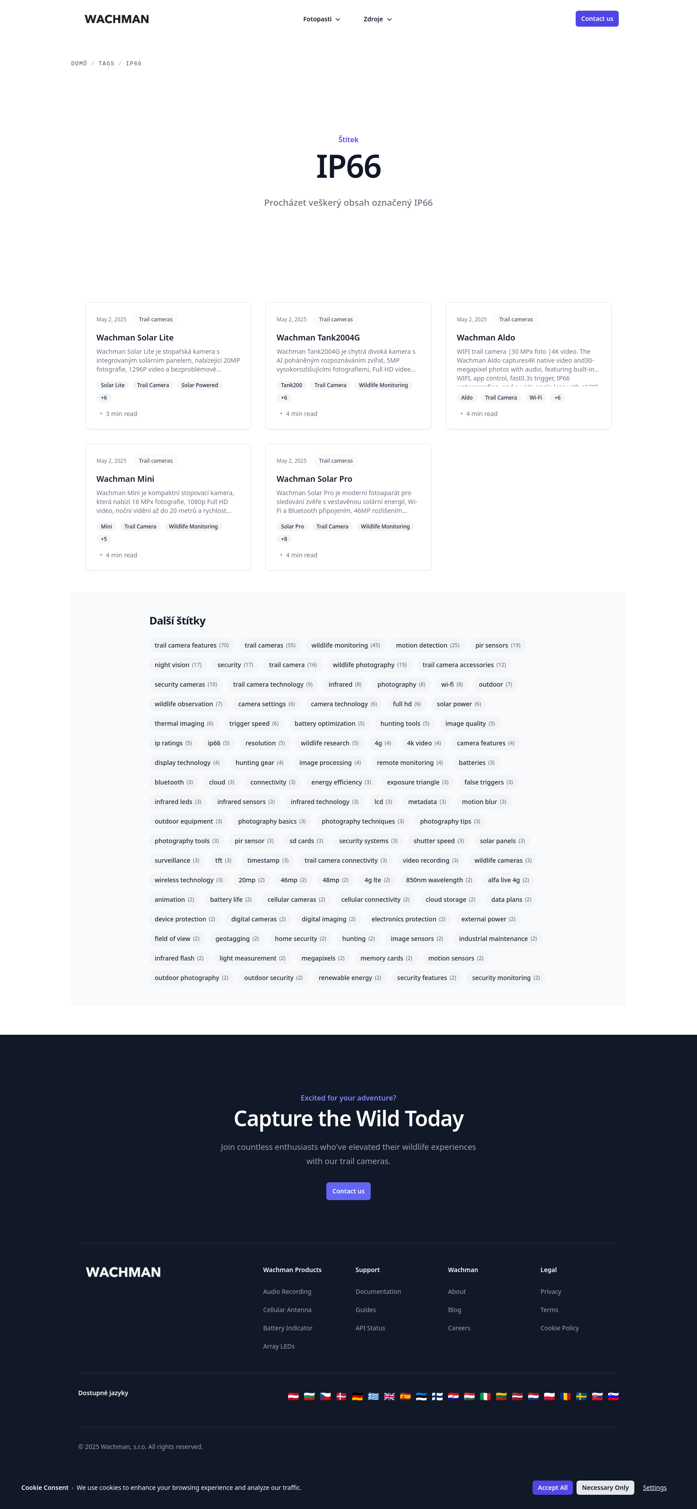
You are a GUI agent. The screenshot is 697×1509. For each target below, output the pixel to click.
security (235, 664)
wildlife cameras (503, 860)
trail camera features (192, 645)
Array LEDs (279, 1346)
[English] (389, 1397)
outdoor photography (191, 977)
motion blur (484, 801)
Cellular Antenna (287, 1309)
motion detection (428, 645)
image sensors (417, 938)
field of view (177, 938)
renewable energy (350, 977)
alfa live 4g (508, 880)
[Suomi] (437, 1397)
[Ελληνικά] (373, 1397)
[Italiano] (485, 1397)
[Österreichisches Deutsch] (293, 1397)
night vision (178, 664)
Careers (459, 1328)
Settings (655, 1487)
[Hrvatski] (453, 1397)
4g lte (377, 880)
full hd (407, 704)
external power (488, 919)
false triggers (489, 782)
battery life (231, 899)
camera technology (344, 704)
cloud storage (451, 899)
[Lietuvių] (501, 1397)
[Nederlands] (533, 1397)
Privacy (551, 1291)
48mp (335, 880)
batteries (476, 762)
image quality (470, 723)
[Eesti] (421, 1397)
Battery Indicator (287, 1328)
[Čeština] (325, 1397)
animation (174, 899)
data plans (511, 899)
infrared (344, 684)
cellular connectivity (375, 899)
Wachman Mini (125, 478)
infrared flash (179, 958)
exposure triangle (418, 782)
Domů (79, 63)
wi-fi (452, 684)
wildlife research (330, 743)
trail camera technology (272, 684)
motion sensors (456, 958)
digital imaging (329, 919)
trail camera (292, 664)
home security (300, 938)
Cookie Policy (560, 1328)
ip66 (219, 743)
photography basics (272, 821)
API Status (370, 1328)
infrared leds (178, 801)
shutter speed (438, 841)
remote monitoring (410, 762)
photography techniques (363, 821)
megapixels (322, 958)
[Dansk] (341, 1397)
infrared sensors (246, 801)
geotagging (237, 938)
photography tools (187, 841)
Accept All (553, 1487)
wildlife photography (370, 664)
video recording (430, 860)
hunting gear (260, 762)
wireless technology (189, 880)
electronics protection (408, 919)
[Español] (405, 1397)
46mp (293, 880)
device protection (185, 919)
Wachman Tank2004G (318, 337)
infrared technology (324, 801)
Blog (454, 1309)
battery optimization (330, 723)
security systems (368, 841)
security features (427, 977)
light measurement (252, 958)
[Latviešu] (517, 1397)
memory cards (386, 958)
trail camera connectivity (345, 860)
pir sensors (498, 645)
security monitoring (506, 977)
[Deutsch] (357, 1397)
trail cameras (270, 645)
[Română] (565, 1397)
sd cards (306, 841)
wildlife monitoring (346, 645)
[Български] (309, 1397)
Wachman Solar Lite (135, 337)
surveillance (177, 860)
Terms (549, 1309)
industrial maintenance (498, 938)
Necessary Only (605, 1487)
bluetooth (174, 782)
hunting (358, 938)
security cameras (186, 684)
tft (223, 860)
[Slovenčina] (597, 1397)
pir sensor (254, 841)
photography (401, 684)
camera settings (266, 704)
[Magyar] (469, 1397)
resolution (264, 743)
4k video (424, 743)
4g (383, 743)
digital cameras (258, 919)
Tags (107, 63)
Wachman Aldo (486, 337)
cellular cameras (296, 899)
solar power (459, 704)
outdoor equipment (188, 821)
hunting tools (405, 723)
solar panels (502, 841)
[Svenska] (581, 1397)
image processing (330, 762)
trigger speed (254, 723)
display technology (187, 762)
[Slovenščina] (613, 1397)
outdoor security (273, 977)
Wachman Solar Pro (314, 478)
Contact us (597, 18)
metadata (427, 801)
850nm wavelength (439, 880)
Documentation (378, 1291)
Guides (366, 1309)
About (457, 1291)
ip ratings (173, 743)
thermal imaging (184, 723)
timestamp (267, 860)
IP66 (134, 63)
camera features (486, 743)
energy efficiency (341, 782)
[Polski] (549, 1397)
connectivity (272, 782)
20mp (251, 880)
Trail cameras (156, 319)
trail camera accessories (464, 664)
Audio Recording (287, 1291)
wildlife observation (188, 704)
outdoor (495, 684)
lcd (384, 801)
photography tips (450, 821)
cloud (221, 782)
